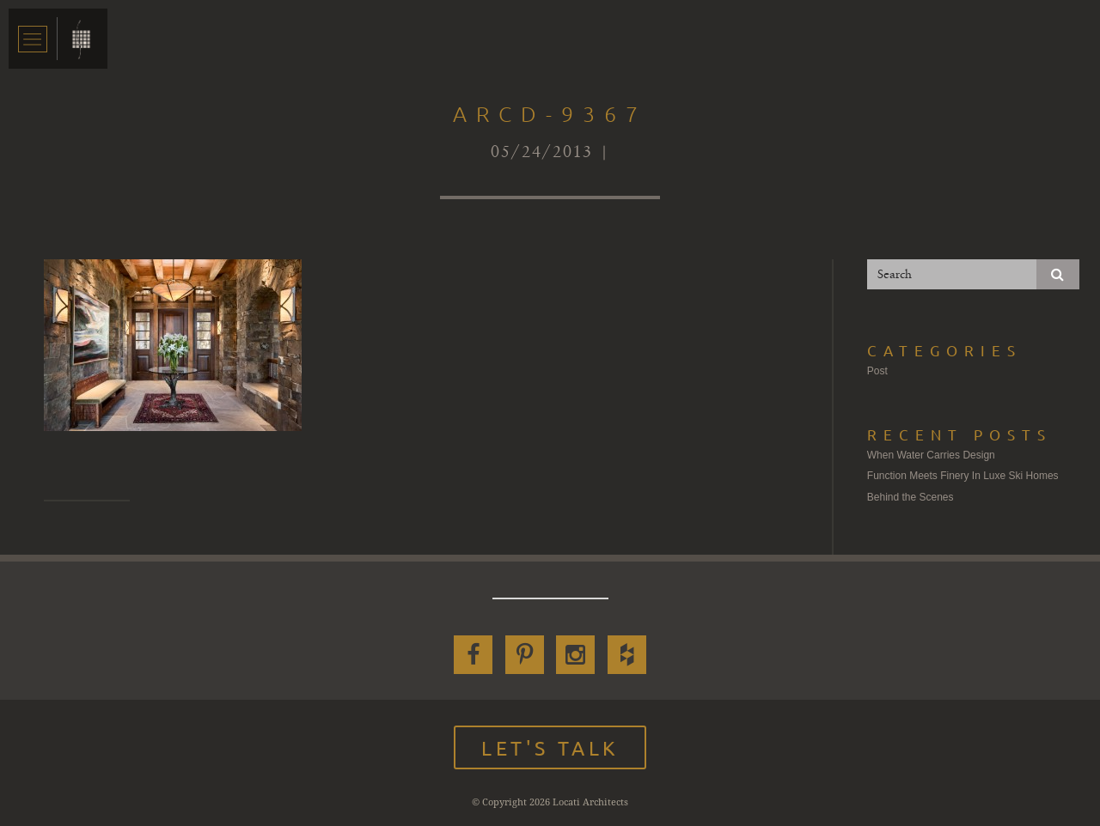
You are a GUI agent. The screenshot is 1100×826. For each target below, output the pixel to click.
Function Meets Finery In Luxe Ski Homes (963, 476)
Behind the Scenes (910, 497)
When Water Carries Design (931, 455)
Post (877, 371)
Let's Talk (550, 747)
